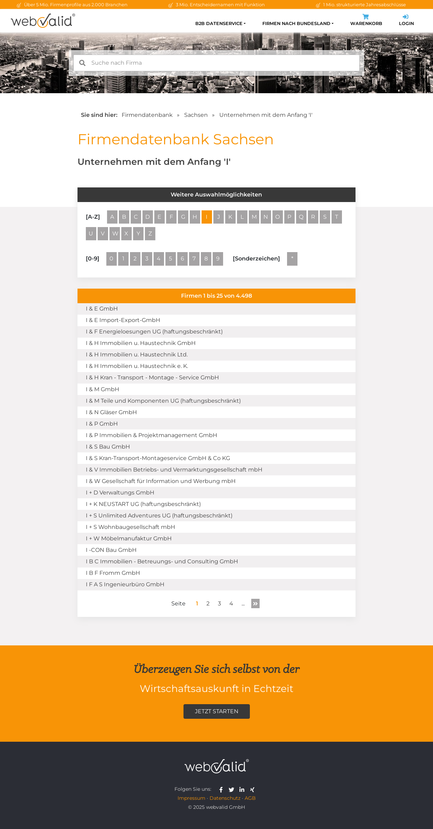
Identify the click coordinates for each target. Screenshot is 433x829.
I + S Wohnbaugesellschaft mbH (130, 527)
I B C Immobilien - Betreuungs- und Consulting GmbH (162, 561)
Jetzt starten (216, 711)
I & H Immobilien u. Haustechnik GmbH (141, 343)
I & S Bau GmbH (108, 446)
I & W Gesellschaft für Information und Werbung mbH (161, 481)
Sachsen (196, 115)
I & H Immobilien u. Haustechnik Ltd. (137, 354)
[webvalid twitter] (233, 789)
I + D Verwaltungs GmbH (120, 492)
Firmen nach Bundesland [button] (296, 23)
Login (406, 20)
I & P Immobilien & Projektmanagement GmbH (151, 435)
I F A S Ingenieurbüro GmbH (125, 584)
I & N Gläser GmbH (111, 412)
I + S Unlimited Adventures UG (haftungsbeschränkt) (159, 515)
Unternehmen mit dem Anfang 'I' (265, 115)
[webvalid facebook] (222, 789)
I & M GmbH (102, 389)
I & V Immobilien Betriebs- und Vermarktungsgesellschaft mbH (174, 469)
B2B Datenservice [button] (219, 23)
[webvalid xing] (253, 789)
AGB (250, 798)
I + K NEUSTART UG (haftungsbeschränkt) (143, 504)
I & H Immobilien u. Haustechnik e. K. (137, 366)
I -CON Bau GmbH (111, 550)
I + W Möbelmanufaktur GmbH (129, 538)
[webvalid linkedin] (243, 789)
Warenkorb (366, 20)
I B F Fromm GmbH (113, 573)
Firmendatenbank (147, 115)
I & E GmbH (102, 308)
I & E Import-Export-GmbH (123, 320)
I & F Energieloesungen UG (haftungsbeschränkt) (154, 331)
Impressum (191, 798)
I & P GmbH (102, 423)
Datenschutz (225, 798)
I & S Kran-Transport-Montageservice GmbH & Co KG (158, 458)
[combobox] (216, 63)
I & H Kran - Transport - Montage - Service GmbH (152, 377)
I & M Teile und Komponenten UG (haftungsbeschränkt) (163, 400)
